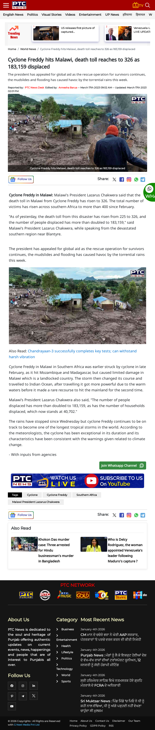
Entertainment (90, 14)
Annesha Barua (68, 87)
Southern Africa (86, 494)
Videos (70, 14)
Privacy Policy (78, 725)
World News (28, 49)
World (63, 675)
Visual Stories (51, 14)
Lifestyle (64, 652)
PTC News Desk (34, 87)
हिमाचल (140, 14)
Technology (64, 667)
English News (13, 14)
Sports (63, 681)
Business (65, 629)
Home (12, 49)
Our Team (134, 720)
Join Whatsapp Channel (123, 465)
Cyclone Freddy (57, 494)
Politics (32, 14)
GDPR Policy (98, 725)
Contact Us (102, 720)
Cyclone (32, 494)
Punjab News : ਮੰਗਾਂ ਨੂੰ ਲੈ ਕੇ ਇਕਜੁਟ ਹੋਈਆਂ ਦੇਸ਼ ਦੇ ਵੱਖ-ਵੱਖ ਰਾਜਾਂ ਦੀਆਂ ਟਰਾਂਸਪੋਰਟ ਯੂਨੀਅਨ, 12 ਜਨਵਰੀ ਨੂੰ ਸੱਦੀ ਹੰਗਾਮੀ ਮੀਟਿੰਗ (113, 660)
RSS (111, 725)
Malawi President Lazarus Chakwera (36, 501)
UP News (112, 14)
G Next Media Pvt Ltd (26, 724)
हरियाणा (127, 14)
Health (63, 646)
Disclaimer (118, 720)
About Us (86, 720)
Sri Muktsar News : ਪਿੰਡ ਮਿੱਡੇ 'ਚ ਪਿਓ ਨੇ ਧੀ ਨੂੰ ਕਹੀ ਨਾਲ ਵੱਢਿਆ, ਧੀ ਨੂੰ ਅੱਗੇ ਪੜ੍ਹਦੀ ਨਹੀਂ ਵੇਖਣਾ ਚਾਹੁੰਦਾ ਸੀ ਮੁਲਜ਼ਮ (112, 706)
